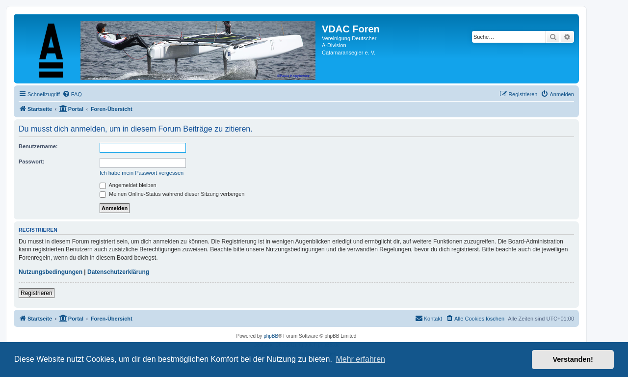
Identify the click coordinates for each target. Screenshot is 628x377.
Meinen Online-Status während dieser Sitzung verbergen (172, 194)
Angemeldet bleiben (128, 185)
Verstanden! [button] (573, 359)
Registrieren (36, 293)
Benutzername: (38, 146)
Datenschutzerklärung (118, 272)
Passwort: (32, 161)
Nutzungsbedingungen (50, 272)
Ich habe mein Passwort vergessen (141, 173)
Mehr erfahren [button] (360, 359)
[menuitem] (72, 94)
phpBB (270, 336)
